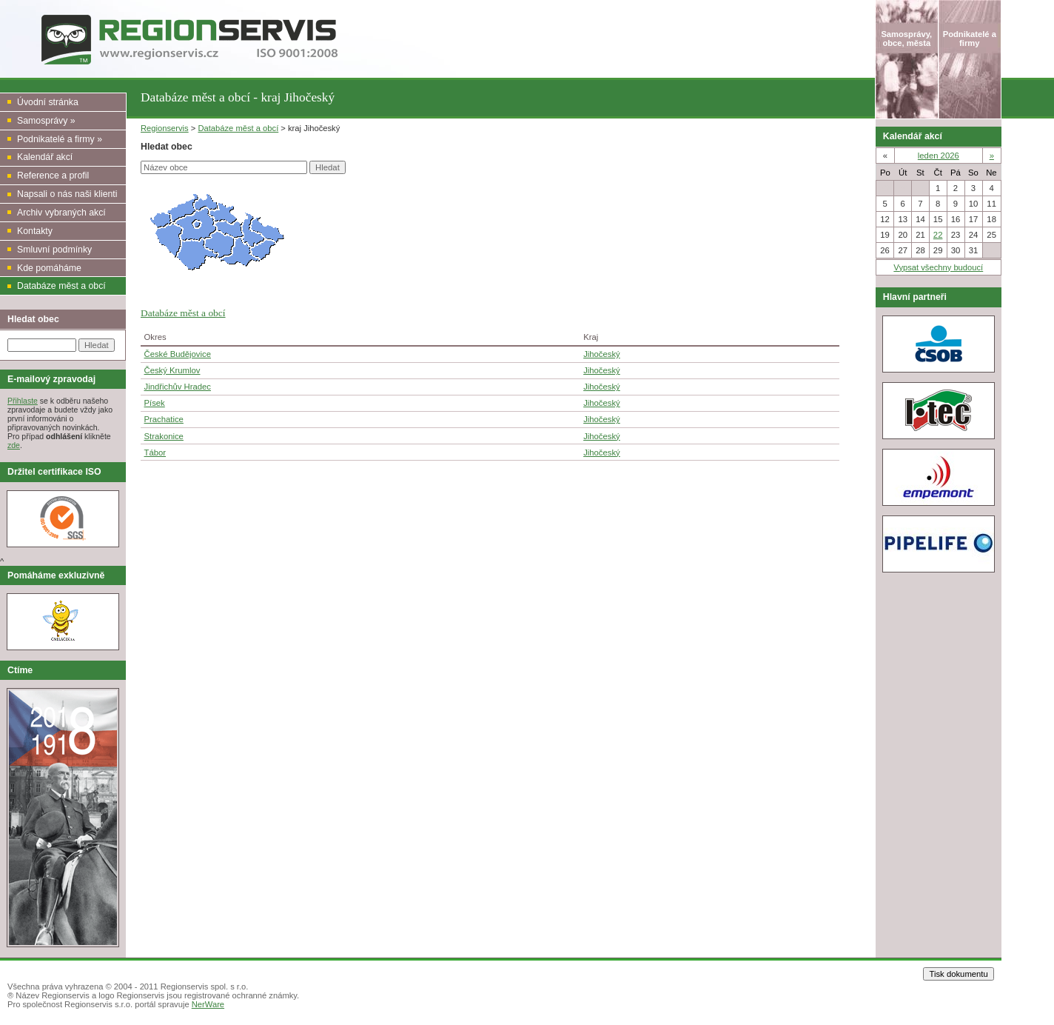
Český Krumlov (172, 370)
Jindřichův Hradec (177, 386)
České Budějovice (177, 354)
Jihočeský (601, 354)
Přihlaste (22, 400)
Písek (154, 402)
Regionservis (165, 128)
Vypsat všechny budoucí (938, 267)
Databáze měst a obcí (238, 128)
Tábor (155, 452)
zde (13, 445)
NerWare (208, 1004)
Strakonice (164, 436)
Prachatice (164, 419)
